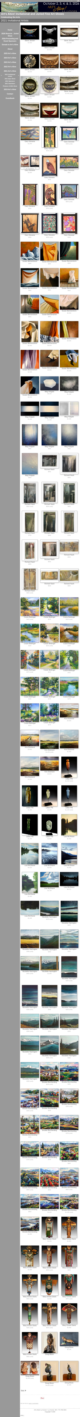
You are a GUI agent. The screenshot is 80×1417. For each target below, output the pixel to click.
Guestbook (10, 98)
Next (22, 1390)
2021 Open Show (10, 79)
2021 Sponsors (10, 81)
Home (10, 30)
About (10, 49)
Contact (10, 94)
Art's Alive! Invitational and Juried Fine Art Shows (32, 13)
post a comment (33, 1403)
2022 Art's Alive (10, 67)
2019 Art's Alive (10, 89)
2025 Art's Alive (10, 53)
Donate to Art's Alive (10, 44)
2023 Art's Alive (10, 62)
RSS (22, 1415)
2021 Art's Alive (10, 71)
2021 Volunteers (10, 83)
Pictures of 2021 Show (10, 86)
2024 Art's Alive (10, 58)
